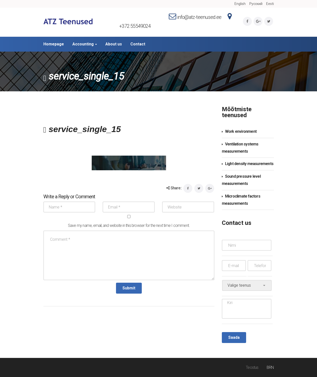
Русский (255, 4)
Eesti (270, 4)
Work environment (241, 131)
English (240, 4)
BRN (270, 367)
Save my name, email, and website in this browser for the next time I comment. (129, 225)
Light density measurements (249, 163)
